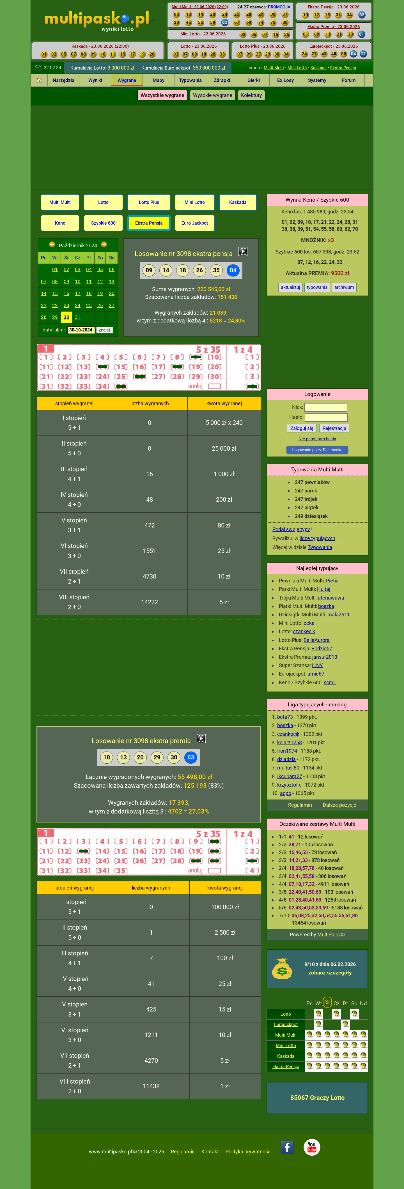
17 (78, 293)
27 (111, 305)
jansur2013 (324, 657)
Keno (60, 223)
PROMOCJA (279, 7)
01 (55, 269)
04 (89, 269)
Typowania (190, 80)
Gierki (253, 80)
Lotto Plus (149, 202)
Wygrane (127, 80)
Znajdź (105, 330)
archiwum (344, 287)
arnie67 (315, 674)
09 (66, 281)
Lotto (286, 1014)
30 (66, 317)
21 (44, 305)
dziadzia (286, 759)
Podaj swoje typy (291, 529)
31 (78, 317)
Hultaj (323, 589)
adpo (285, 793)
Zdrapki (222, 80)
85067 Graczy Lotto (317, 1097)
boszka (326, 606)
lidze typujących (317, 538)
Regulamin (300, 805)
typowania (317, 287)
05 (100, 269)
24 (78, 305)
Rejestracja (334, 428)
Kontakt (210, 1152)
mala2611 (338, 614)
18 (89, 293)
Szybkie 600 (103, 223)
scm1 (330, 682)
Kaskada (319, 67)
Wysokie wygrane (212, 95)
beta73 (285, 717)
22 (55, 305)
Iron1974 (287, 751)
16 (66, 293)
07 (44, 281)
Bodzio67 (321, 648)
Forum (349, 80)
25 (89, 305)
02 (66, 269)
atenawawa (331, 598)
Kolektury (251, 95)
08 (55, 281)
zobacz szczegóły (330, 972)
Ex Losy (285, 80)
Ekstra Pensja (343, 67)
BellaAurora (317, 640)
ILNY (317, 665)
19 (100, 293)
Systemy (317, 80)
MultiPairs (328, 934)
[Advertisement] (202, 147)
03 (78, 269)
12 (100, 281)
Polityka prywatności (249, 1152)
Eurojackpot (286, 1024)
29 (55, 317)
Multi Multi (274, 67)
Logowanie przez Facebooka (317, 450)
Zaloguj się (301, 428)
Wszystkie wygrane (162, 95)
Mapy (158, 80)
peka (309, 623)
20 (111, 293)
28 (44, 317)
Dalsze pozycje (339, 805)
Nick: (319, 407)
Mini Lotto (297, 67)
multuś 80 (288, 768)
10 (78, 281)
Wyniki (95, 80)
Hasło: (318, 417)
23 (66, 305)
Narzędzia (63, 80)
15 (55, 293)
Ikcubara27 (289, 776)
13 (111, 281)
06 (111, 269)
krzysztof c (289, 785)
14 (44, 293)
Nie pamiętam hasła (317, 438)
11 (89, 281)
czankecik (304, 631)
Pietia (332, 581)
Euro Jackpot (195, 223)
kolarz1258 (289, 742)
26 (100, 305)
